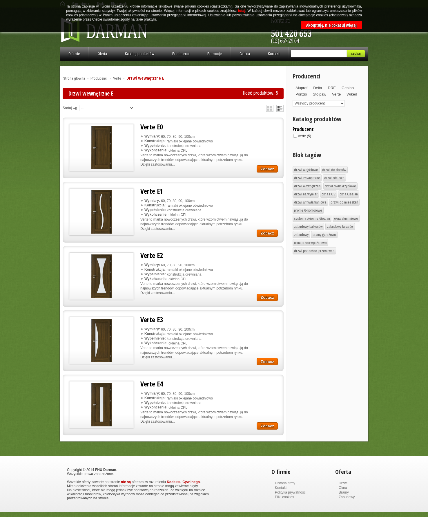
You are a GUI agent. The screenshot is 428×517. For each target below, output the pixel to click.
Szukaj (356, 53)
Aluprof (301, 88)
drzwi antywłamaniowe (310, 202)
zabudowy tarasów (340, 226)
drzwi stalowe (334, 177)
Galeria (245, 54)
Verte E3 (151, 319)
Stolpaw (319, 94)
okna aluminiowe (346, 218)
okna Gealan (349, 194)
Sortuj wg (70, 108)
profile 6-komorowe (308, 210)
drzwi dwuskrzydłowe (340, 186)
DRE (332, 88)
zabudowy (301, 234)
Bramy (344, 492)
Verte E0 (151, 126)
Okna (343, 488)
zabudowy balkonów (308, 226)
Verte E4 (151, 383)
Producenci (180, 54)
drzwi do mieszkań (344, 202)
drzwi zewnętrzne (307, 177)
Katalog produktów (139, 54)
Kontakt (274, 54)
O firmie (74, 54)
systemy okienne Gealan (312, 218)
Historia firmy (285, 483)
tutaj (241, 11)
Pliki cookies (284, 497)
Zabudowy (347, 497)
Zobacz (267, 169)
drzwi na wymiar (306, 194)
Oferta (102, 54)
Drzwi (343, 483)
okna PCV (328, 194)
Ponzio (301, 94)
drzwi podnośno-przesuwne (314, 250)
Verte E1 (151, 191)
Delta (317, 88)
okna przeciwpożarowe (310, 242)
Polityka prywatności (291, 492)
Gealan (348, 88)
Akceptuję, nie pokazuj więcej (331, 25)
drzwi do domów (334, 169)
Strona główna (74, 78)
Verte (117, 78)
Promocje (214, 54)
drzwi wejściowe (306, 169)
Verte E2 (151, 255)
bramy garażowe (324, 234)
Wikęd (352, 94)
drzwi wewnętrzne (307, 186)
